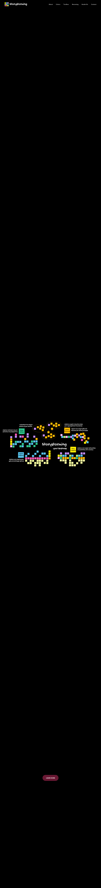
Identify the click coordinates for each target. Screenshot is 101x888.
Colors (58, 4)
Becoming (75, 4)
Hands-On (85, 4)
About (51, 4)
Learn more (50, 778)
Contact (93, 4)
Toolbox (66, 4)
